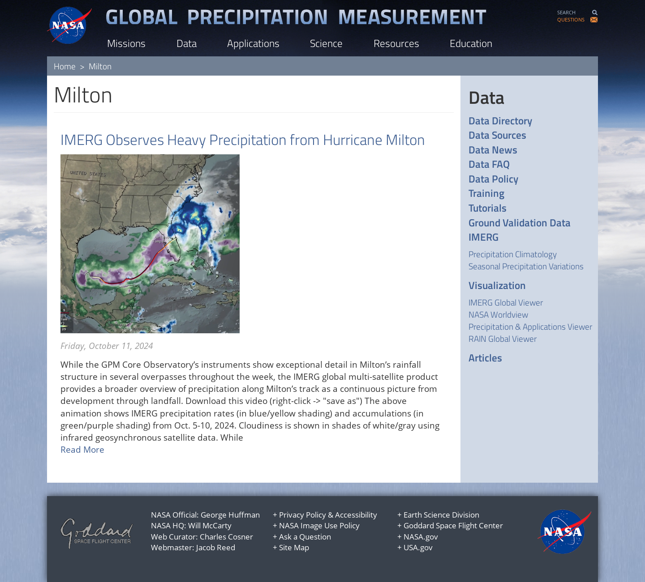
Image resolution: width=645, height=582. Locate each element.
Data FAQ (489, 164)
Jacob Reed (215, 547)
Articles (485, 358)
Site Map (294, 547)
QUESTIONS (571, 19)
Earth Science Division (441, 515)
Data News (493, 150)
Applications (253, 43)
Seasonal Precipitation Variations (526, 266)
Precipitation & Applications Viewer (530, 326)
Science (326, 43)
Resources (396, 43)
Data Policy (493, 179)
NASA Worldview (498, 314)
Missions (126, 43)
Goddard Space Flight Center (453, 525)
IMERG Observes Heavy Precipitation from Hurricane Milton (242, 139)
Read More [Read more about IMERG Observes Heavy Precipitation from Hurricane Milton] (82, 449)
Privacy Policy (302, 515)
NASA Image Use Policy (319, 525)
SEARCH (566, 12)
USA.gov (418, 547)
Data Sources (497, 135)
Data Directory (500, 121)
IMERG (484, 237)
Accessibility (356, 515)
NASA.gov (421, 536)
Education (471, 43)
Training (486, 193)
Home (65, 65)
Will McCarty (210, 525)
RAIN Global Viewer (503, 338)
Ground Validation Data (520, 223)
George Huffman (230, 515)
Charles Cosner (226, 536)
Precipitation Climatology (513, 254)
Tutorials (488, 208)
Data (186, 43)
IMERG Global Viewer (506, 302)
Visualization (497, 285)
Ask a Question (305, 536)
